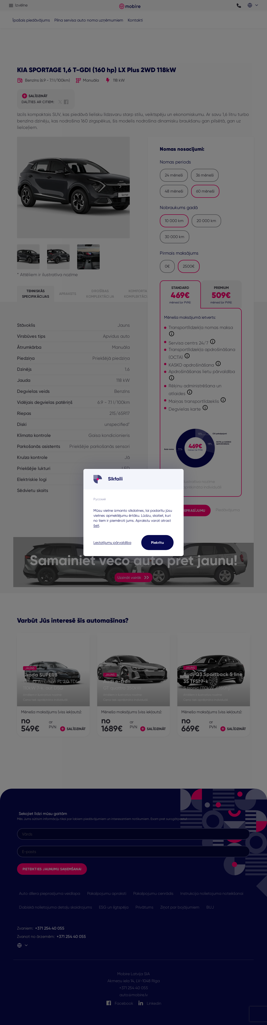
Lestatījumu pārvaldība (112, 543)
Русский (99, 499)
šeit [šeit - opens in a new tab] (96, 526)
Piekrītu (157, 542)
